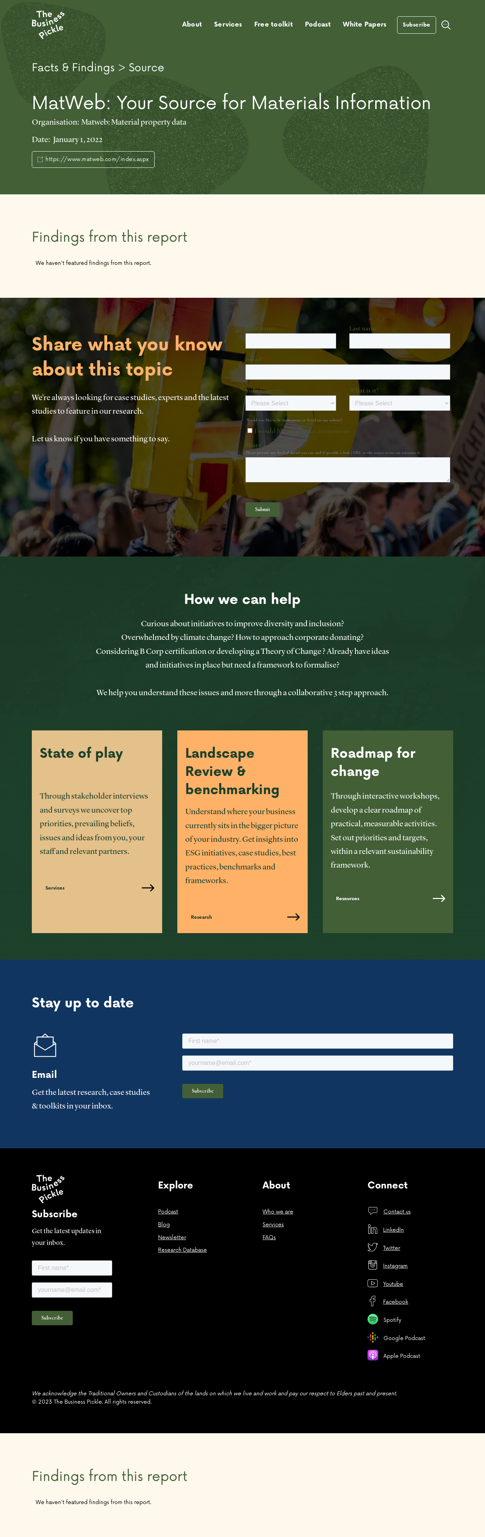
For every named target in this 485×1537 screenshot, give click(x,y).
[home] (48, 25)
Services (228, 24)
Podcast (318, 24)
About (192, 24)
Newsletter (172, 1237)
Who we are (278, 1212)
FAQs (269, 1237)
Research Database (182, 1250)
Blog (164, 1224)
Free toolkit (273, 24)
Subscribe (416, 25)
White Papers (364, 24)
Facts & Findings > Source (98, 67)
